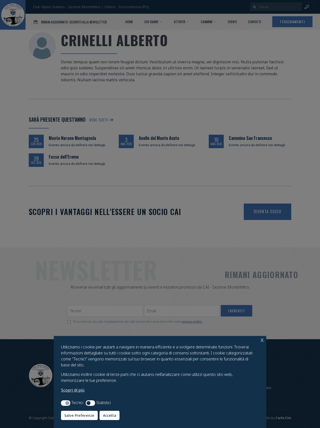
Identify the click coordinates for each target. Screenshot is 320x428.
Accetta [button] (109, 415)
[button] (65, 403)
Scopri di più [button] (72, 390)
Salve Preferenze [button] (79, 415)
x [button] (262, 339)
